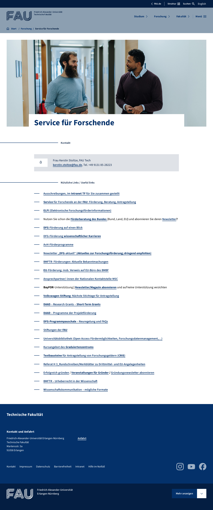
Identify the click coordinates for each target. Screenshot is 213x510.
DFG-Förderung (72, 236)
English (202, 4)
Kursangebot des (68, 346)
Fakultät (181, 16)
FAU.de (156, 3)
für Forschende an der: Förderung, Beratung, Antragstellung (90, 202)
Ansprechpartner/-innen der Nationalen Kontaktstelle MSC (81, 278)
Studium (139, 16)
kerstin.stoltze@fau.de (68, 165)
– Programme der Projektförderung (69, 312)
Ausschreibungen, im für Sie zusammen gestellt (81, 193)
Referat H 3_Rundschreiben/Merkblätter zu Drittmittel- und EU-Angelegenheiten (95, 363)
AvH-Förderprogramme (58, 244)
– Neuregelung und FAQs (75, 321)
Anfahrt (82, 437)
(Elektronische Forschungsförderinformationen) (77, 210)
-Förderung (52, 270)
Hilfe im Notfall (96, 465)
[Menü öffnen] (201, 16)
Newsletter (169, 219)
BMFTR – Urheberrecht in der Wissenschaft (70, 380)
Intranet (79, 465)
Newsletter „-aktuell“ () (98, 253)
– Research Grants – (72, 304)
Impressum (25, 465)
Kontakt (11, 465)
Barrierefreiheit (62, 465)
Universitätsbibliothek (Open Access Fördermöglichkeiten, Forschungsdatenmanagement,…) (103, 338)
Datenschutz (43, 465)
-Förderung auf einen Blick (63, 227)
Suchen (189, 3)
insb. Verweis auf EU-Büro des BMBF (86, 270)
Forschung (160, 16)
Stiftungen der (55, 329)
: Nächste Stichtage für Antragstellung (81, 295)
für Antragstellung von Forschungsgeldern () (84, 354)
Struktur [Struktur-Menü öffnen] (174, 3)
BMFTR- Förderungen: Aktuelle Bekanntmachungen (76, 261)
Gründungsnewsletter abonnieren (133, 371)
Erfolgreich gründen (56, 371)
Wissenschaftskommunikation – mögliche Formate (75, 388)
